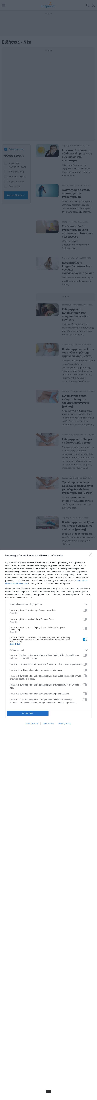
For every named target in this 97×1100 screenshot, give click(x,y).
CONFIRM (27, 713)
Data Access (48, 723)
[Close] (91, 555)
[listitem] (48, 604)
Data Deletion (32, 723)
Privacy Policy (64, 723)
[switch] (85, 610)
